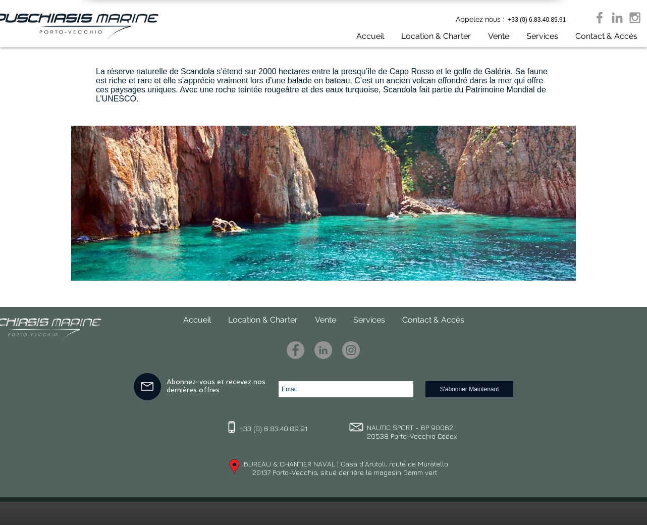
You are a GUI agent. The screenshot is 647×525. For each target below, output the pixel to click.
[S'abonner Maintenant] (469, 389)
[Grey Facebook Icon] (599, 17)
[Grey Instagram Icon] (634, 17)
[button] (495, 36)
